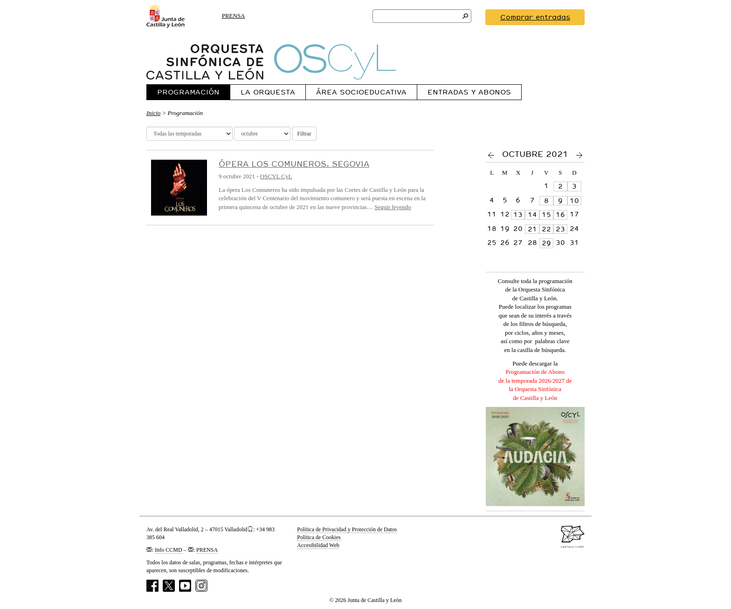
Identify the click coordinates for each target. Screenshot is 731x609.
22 (546, 229)
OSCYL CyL (276, 176)
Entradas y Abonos (469, 92)
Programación (188, 92)
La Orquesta (268, 92)
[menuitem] (188, 92)
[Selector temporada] (189, 134)
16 (560, 214)
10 (574, 200)
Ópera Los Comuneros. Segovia (294, 164)
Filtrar (304, 133)
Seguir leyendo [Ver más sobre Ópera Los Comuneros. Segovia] (392, 206)
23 (560, 229)
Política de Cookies (318, 537)
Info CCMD (168, 550)
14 (532, 214)
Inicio (153, 112)
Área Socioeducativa (361, 92)
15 (546, 214)
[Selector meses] (262, 134)
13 (518, 214)
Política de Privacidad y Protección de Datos (347, 529)
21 (532, 229)
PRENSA (233, 15)
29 (546, 243)
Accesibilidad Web (318, 545)
